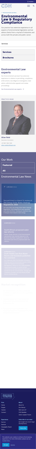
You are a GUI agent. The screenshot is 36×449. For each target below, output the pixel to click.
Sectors (3, 422)
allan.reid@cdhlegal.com (8, 157)
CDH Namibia (22, 412)
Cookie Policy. (6, 440)
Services (3, 424)
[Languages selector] (30, 1)
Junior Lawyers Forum (25, 414)
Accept (6, 445)
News (2, 429)
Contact (3, 412)
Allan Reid (5, 150)
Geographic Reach (6, 427)
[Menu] (29, 6)
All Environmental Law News (9, 13)
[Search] (33, 5)
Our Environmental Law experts (11, 101)
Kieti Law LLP (22, 410)
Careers (3, 410)
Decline (13, 445)
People (3, 407)
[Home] (6, 6)
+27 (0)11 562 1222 (6, 155)
